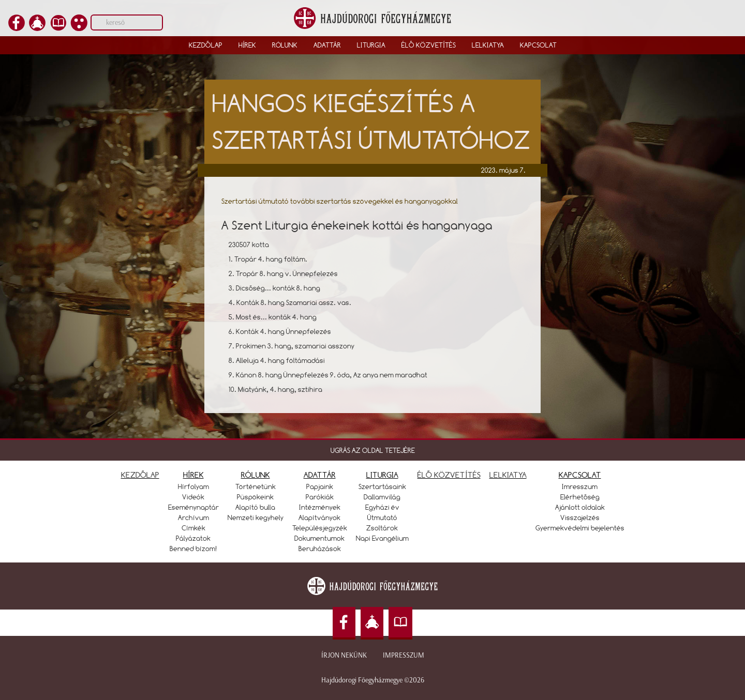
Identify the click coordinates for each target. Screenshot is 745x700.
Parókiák (320, 497)
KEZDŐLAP (140, 475)
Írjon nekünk (344, 655)
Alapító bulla (255, 507)
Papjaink (319, 486)
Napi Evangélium (382, 538)
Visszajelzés (580, 517)
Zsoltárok (382, 528)
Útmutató (382, 517)
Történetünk (255, 486)
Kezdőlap (205, 45)
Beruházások (320, 548)
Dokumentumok (319, 538)
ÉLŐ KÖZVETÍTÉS (449, 475)
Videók (193, 497)
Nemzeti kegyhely (256, 517)
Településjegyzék (319, 528)
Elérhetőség (580, 497)
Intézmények (319, 507)
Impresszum (403, 655)
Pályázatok (193, 538)
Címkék (193, 528)
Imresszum (580, 486)
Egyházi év (382, 507)
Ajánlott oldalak (580, 507)
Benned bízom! (193, 548)
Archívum (193, 517)
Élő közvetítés (428, 45)
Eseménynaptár (193, 507)
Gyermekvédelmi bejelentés (579, 528)
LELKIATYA (508, 475)
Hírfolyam (193, 486)
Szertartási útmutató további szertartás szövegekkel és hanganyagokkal (339, 201)
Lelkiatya (488, 45)
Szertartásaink (382, 486)
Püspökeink (255, 497)
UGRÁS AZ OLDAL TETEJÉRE (373, 450)
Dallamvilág (382, 497)
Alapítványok (319, 517)
